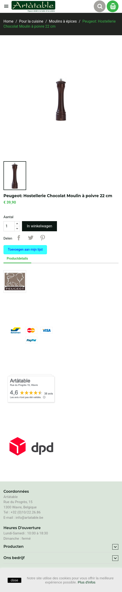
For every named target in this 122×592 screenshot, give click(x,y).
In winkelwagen (39, 226)
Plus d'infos (86, 582)
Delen (18, 237)
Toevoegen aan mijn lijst (25, 249)
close (14, 580)
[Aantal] (9, 226)
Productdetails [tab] (17, 258)
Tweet (30, 237)
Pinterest (42, 237)
